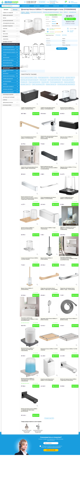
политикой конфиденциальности (53, 447)
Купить (71, 19)
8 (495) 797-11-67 (31, 2)
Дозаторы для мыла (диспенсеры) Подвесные (37, 428)
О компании (25, 6)
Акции (65, 6)
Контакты (75, 6)
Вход (72, 1)
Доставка (37, 6)
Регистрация (74, 2)
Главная (23, 12)
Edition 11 (54, 21)
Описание (58, 35)
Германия (54, 23)
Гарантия (56, 6)
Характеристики (50, 35)
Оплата (46, 6)
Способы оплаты (72, 31)
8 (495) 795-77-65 (31, 1)
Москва (53, 3)
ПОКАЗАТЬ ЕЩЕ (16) (61, 48)
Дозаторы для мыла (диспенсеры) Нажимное (26, 428)
